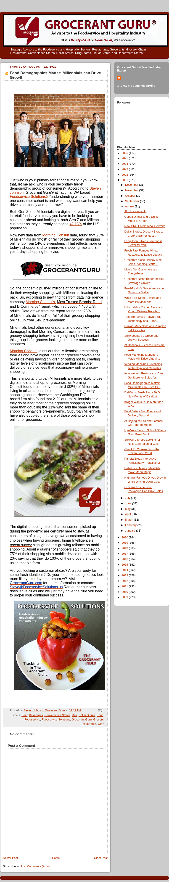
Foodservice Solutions (56, 719)
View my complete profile (138, 85)
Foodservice (32, 719)
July (128, 498)
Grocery (98, 719)
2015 (125, 564)
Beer (24, 715)
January (130, 530)
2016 (125, 559)
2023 (125, 169)
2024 (125, 163)
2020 (125, 537)
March (129, 519)
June (128, 503)
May (128, 509)
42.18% (75, 224)
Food (100, 715)
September (132, 201)
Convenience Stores (58, 715)
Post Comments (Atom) (35, 866)
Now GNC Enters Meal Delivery (144, 226)
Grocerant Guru (82, 719)
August (130, 206)
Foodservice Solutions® (29, 197)
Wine (101, 724)
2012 (125, 581)
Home (56, 858)
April (128, 514)
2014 (125, 570)
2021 (125, 180)
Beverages (36, 715)
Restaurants (88, 724)
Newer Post (10, 858)
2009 (125, 597)
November (132, 190)
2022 (125, 174)
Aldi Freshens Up (135, 211)
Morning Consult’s (41, 302)
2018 (125, 548)
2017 (125, 553)
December (132, 184)
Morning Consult (55, 235)
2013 (125, 575)
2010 (125, 591)
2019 (125, 542)
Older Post (101, 858)
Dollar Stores (87, 715)
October (130, 195)
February (131, 525)
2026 (125, 153)
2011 (125, 586)
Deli (74, 715)
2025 (125, 158)
